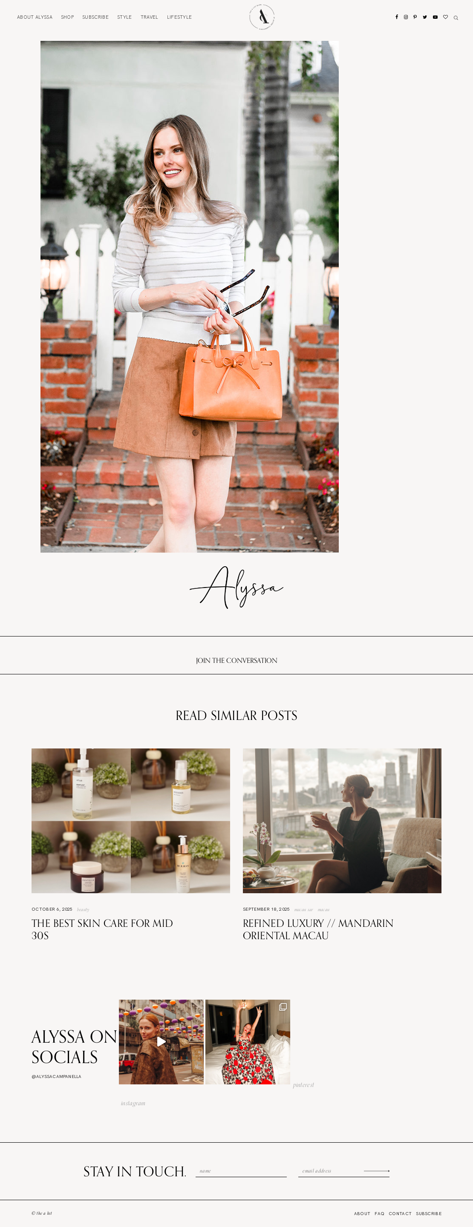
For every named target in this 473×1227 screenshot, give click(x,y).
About (34, 17)
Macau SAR (304, 909)
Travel (150, 17)
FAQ (379, 1213)
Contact (400, 1213)
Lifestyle (179, 17)
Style (124, 17)
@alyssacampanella (56, 1076)
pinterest (303, 1085)
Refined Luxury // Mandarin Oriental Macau (318, 929)
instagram (133, 1103)
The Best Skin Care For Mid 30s (102, 929)
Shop (67, 17)
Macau (324, 909)
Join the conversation (236, 660)
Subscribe (95, 17)
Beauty (83, 909)
